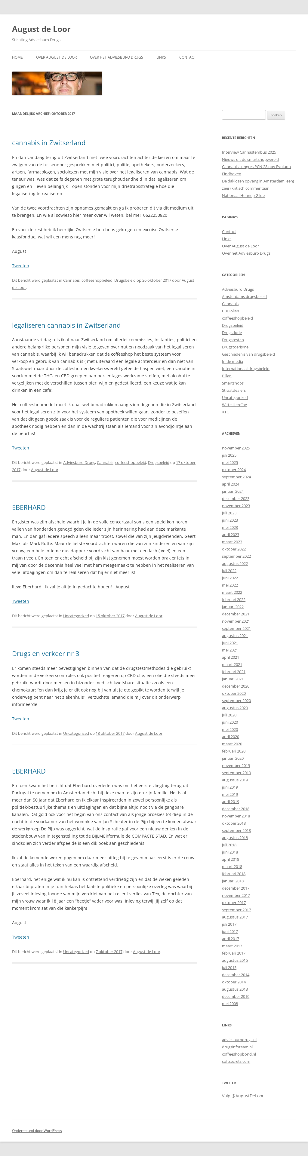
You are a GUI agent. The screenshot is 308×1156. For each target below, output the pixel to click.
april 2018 (230, 859)
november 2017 (236, 895)
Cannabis (71, 280)
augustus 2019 (235, 780)
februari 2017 (233, 953)
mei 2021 (230, 650)
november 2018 (236, 816)
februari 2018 (233, 873)
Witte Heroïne (234, 404)
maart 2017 (232, 946)
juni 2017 (230, 931)
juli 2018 (229, 845)
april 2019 (230, 801)
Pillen (227, 376)
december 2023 (235, 498)
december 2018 (235, 808)
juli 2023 (229, 513)
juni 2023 (230, 520)
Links (161, 57)
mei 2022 (230, 585)
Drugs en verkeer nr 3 (45, 653)
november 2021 (236, 621)
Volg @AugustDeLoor (243, 1096)
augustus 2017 (235, 917)
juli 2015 (229, 967)
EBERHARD (29, 507)
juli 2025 (229, 455)
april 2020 (230, 736)
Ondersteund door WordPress (37, 1130)
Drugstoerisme (235, 347)
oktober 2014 (234, 982)
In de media (232, 361)
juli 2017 (229, 924)
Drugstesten (233, 339)
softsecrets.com (236, 1061)
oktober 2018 (234, 823)
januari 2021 (233, 679)
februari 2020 (233, 751)
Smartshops (233, 383)
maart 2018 (232, 866)
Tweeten (20, 265)
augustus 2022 (235, 563)
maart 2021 (232, 664)
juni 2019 (230, 787)
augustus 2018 (235, 837)
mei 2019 (230, 794)
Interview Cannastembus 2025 (249, 152)
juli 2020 (229, 715)
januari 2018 (233, 881)
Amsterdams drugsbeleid (244, 296)
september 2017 (236, 909)
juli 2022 (229, 570)
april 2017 (230, 938)
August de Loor (41, 28)
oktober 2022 (234, 549)
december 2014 (235, 974)
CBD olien (230, 311)
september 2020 (236, 700)
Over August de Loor (56, 57)
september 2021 (236, 628)
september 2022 (236, 556)
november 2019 (236, 765)
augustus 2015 (235, 960)
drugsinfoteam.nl (237, 1047)
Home (17, 57)
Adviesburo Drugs (79, 462)
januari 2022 (233, 606)
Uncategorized (76, 615)
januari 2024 (233, 491)
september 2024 (236, 477)
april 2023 (230, 534)
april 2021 (230, 657)
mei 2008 (230, 1003)
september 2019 (236, 772)
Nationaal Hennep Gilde (243, 195)
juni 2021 (230, 642)
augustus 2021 (235, 635)
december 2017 (235, 888)
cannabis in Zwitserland (48, 142)
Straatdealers (234, 390)
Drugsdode (232, 332)
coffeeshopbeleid (97, 280)
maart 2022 (232, 592)
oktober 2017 (234, 902)
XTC (225, 412)
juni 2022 (230, 578)
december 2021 (235, 614)
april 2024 (230, 484)
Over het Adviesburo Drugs (116, 57)
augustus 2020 (235, 707)
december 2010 (235, 996)
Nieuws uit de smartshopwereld (250, 159)
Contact (187, 57)
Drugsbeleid (125, 280)
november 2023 (236, 505)
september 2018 (236, 830)
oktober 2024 (234, 469)
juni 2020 (230, 722)
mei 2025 (230, 462)
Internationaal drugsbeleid (246, 368)
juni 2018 (230, 852)
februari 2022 (233, 599)
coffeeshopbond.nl (239, 1054)
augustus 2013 (235, 989)
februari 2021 (233, 671)
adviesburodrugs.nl (239, 1039)
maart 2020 (232, 744)
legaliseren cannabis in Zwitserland (66, 325)
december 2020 (235, 686)
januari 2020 (233, 758)
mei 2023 (230, 527)
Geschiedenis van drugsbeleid (248, 354)
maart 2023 (232, 541)
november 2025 (236, 448)
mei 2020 (230, 729)
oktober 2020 (234, 693)
